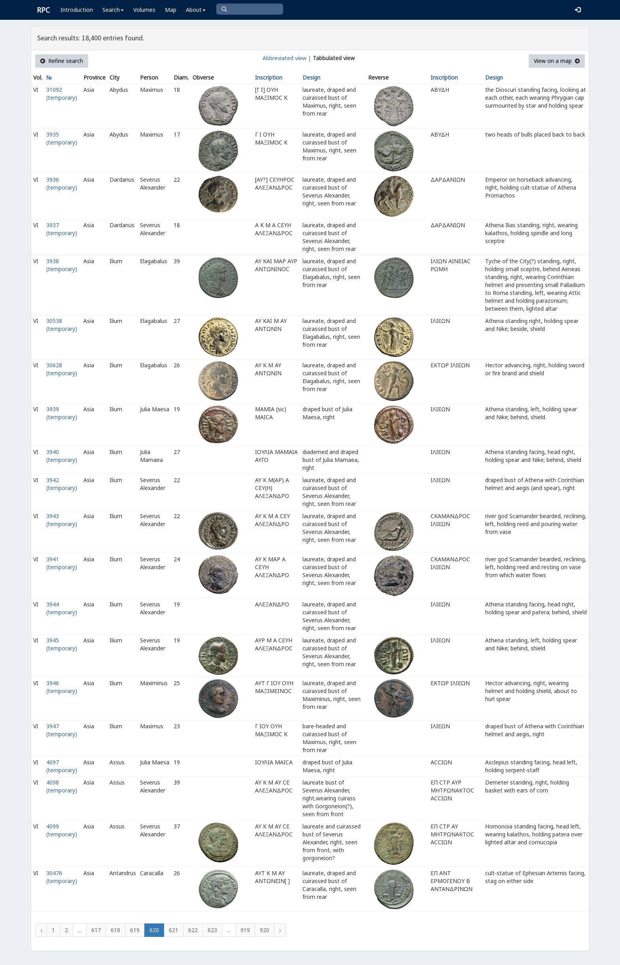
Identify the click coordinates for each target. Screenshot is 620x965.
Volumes (144, 9)
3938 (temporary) (61, 265)
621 (173, 930)
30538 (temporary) (61, 324)
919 (245, 930)
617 (96, 930)
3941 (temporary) (61, 563)
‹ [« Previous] (41, 930)
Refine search (61, 61)
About (196, 9)
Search (113, 9)
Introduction (76, 9)
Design (311, 77)
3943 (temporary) (61, 520)
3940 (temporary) (61, 456)
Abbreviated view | (287, 58)
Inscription (268, 77)
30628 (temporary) (61, 369)
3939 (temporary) (61, 413)
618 (115, 930)
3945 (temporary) (61, 644)
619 (135, 930)
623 (212, 930)
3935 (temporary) (61, 138)
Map (170, 9)
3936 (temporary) (61, 183)
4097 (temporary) (61, 766)
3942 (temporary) (61, 484)
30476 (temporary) (61, 877)
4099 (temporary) (61, 830)
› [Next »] (280, 930)
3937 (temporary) (61, 229)
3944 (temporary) (61, 608)
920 (264, 930)
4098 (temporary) (61, 786)
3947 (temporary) (61, 730)
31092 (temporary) (61, 93)
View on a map (557, 61)
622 (193, 930)
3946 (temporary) (61, 687)
